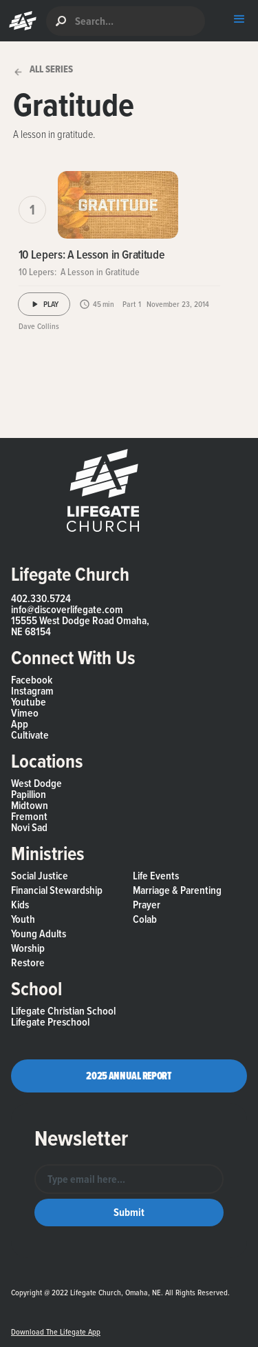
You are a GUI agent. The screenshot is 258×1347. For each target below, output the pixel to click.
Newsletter (81, 1138)
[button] (19, 20)
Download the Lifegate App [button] (55, 1332)
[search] (125, 21)
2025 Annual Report (128, 1076)
